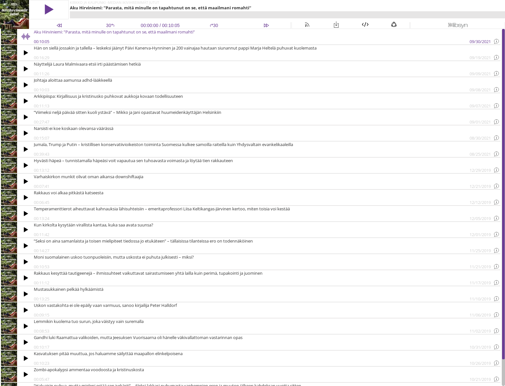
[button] (48, 9)
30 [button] (214, 25)
